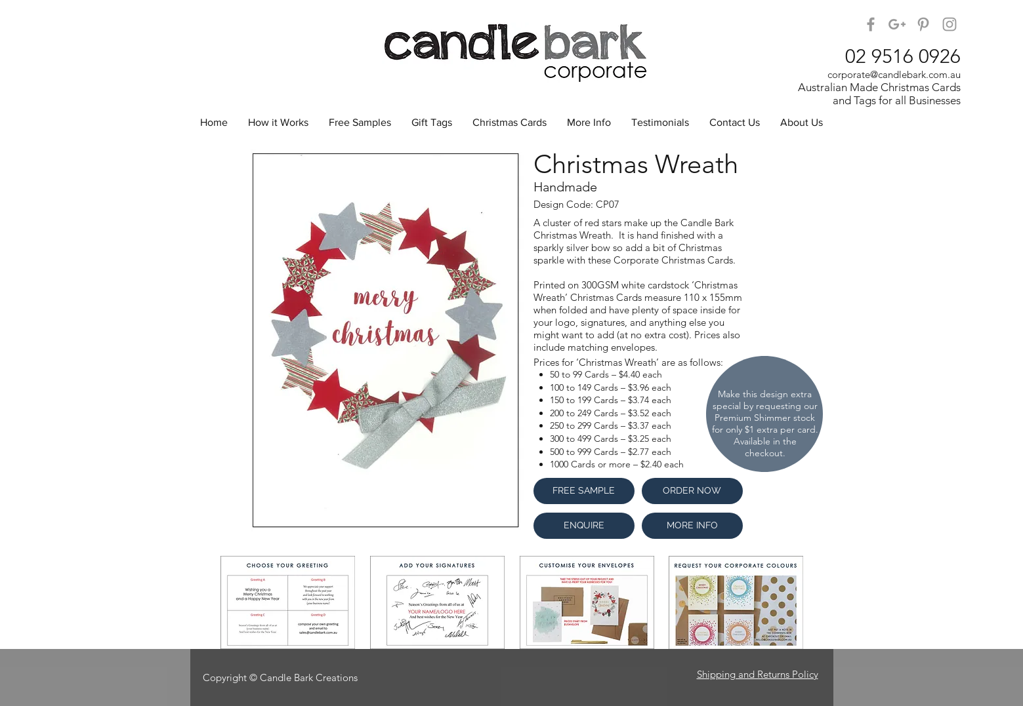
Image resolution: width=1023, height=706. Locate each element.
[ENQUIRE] (584, 526)
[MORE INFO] (692, 526)
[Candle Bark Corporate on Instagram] (949, 24)
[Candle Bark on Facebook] (871, 24)
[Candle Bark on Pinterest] (923, 24)
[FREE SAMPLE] (584, 491)
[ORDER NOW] (692, 491)
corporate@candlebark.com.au (894, 74)
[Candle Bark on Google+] (897, 24)
